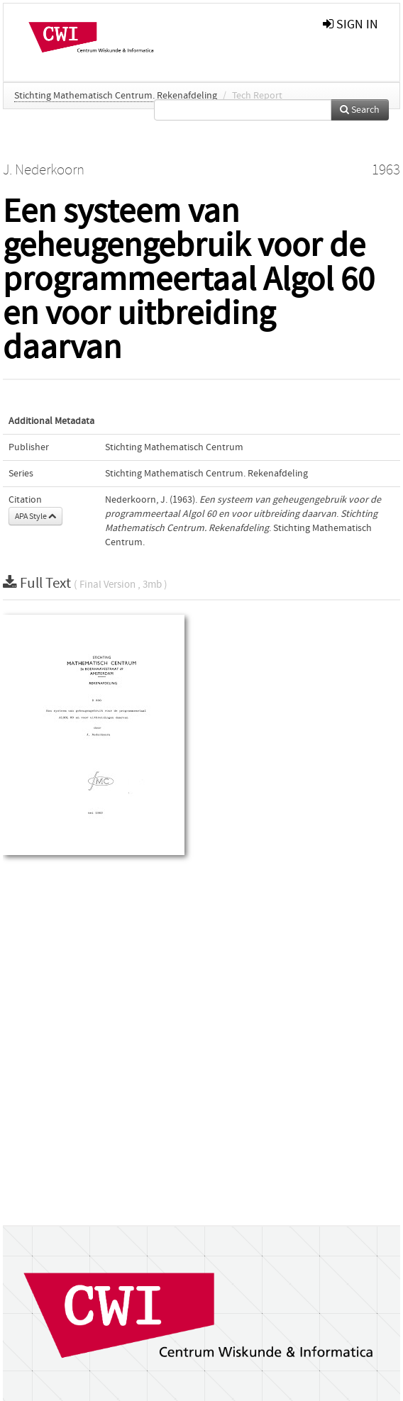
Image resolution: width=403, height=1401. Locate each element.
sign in (350, 24)
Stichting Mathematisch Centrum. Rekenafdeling (115, 95)
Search (360, 110)
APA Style (35, 516)
